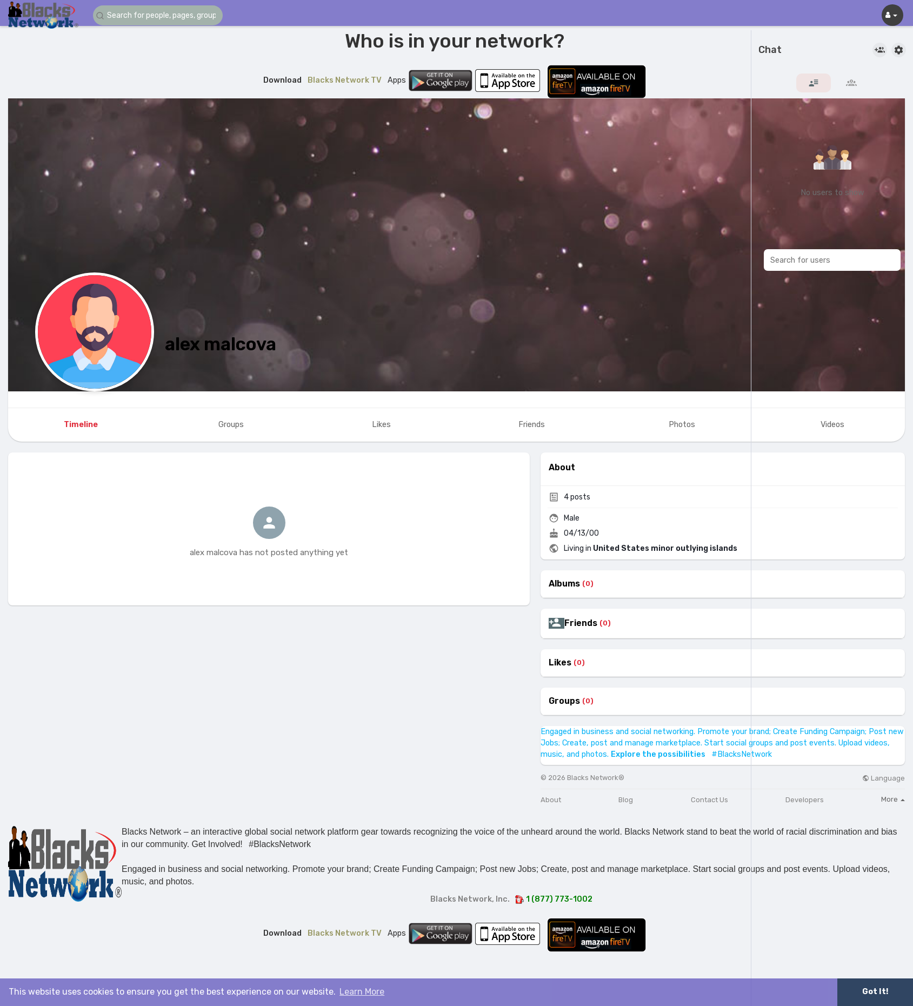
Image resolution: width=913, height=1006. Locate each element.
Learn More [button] (361, 992)
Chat (770, 50)
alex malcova (220, 344)
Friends (580, 623)
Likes (560, 662)
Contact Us (709, 799)
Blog (625, 799)
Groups (564, 701)
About (551, 799)
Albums (564, 583)
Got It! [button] (875, 991)
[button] (157, 15)
